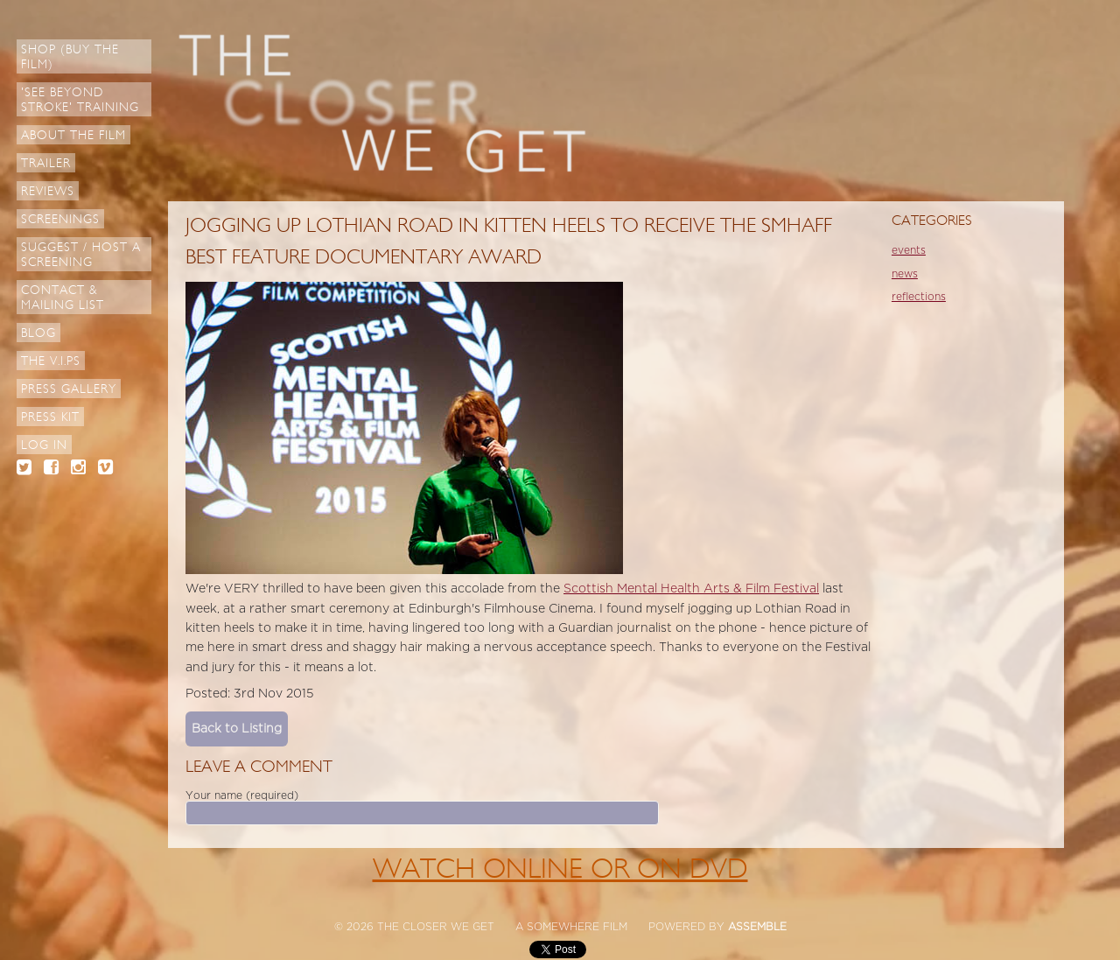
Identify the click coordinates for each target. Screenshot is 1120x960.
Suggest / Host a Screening (81, 255)
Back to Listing (237, 728)
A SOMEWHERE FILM (571, 926)
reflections (919, 296)
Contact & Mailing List (62, 297)
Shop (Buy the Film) (70, 57)
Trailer (46, 163)
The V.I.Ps (50, 361)
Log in (44, 445)
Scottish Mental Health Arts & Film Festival (691, 588)
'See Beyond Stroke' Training (80, 100)
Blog (38, 333)
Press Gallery (68, 389)
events (909, 250)
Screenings (60, 219)
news (905, 274)
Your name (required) (242, 795)
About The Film (73, 135)
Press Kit (50, 417)
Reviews (47, 191)
